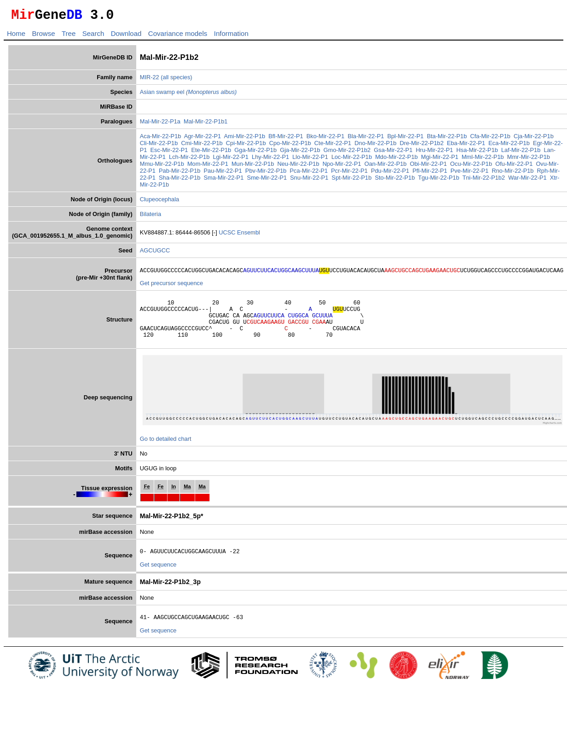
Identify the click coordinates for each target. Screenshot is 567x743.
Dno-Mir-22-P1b (375, 145)
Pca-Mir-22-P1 (309, 173)
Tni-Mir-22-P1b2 (484, 180)
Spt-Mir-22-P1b (352, 180)
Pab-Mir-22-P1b (179, 173)
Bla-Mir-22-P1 (365, 138)
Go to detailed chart (165, 451)
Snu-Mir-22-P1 (309, 180)
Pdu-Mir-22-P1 (390, 173)
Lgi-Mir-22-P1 (231, 159)
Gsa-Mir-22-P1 (393, 152)
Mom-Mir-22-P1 (207, 166)
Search (93, 36)
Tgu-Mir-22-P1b (438, 180)
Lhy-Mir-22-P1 (270, 159)
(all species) (176, 79)
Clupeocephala (159, 202)
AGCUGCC (155, 253)
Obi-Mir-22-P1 (428, 166)
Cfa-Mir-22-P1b (490, 138)
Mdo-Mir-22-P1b (396, 159)
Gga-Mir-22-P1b (255, 152)
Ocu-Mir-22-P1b (471, 166)
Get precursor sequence (171, 287)
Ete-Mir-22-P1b (211, 152)
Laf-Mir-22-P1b (520, 152)
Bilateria (150, 216)
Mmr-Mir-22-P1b (528, 159)
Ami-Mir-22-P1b (245, 138)
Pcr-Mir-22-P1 (349, 173)
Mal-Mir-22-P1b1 (205, 124)
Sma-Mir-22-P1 (224, 180)
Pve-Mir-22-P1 (470, 173)
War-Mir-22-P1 (527, 180)
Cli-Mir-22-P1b (159, 145)
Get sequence (158, 578)
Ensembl (248, 235)
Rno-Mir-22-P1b (512, 173)
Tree (68, 36)
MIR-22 (149, 79)
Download (126, 36)
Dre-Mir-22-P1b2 (421, 145)
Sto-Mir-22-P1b (395, 180)
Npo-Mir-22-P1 (342, 166)
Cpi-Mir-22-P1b (246, 145)
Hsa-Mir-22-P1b (477, 152)
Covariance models (177, 36)
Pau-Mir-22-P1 (223, 173)
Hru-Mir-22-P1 (434, 152)
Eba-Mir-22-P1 (466, 145)
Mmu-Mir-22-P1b (162, 166)
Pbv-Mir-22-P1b (266, 173)
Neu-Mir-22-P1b (298, 166)
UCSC (228, 235)
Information (231, 36)
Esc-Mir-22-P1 (169, 152)
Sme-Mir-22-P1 (267, 180)
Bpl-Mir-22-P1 (405, 138)
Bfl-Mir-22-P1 (285, 138)
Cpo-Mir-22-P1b (290, 145)
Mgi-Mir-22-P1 (439, 159)
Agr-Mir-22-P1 (202, 138)
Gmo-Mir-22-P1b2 (347, 152)
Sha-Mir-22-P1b (179, 180)
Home (16, 36)
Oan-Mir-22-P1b (385, 166)
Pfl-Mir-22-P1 (429, 173)
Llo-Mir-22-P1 (310, 159)
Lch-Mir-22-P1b (189, 159)
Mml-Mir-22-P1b (483, 159)
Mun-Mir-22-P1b (252, 166)
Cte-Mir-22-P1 (332, 145)
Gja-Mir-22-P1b (300, 152)
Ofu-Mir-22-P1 (513, 166)
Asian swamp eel (188, 94)
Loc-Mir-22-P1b (351, 159)
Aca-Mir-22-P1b (160, 138)
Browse (43, 36)
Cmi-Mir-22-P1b (201, 145)
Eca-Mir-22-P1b (509, 145)
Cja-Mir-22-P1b (534, 138)
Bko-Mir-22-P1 (326, 138)
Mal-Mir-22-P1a (160, 124)
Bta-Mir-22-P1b (447, 138)
